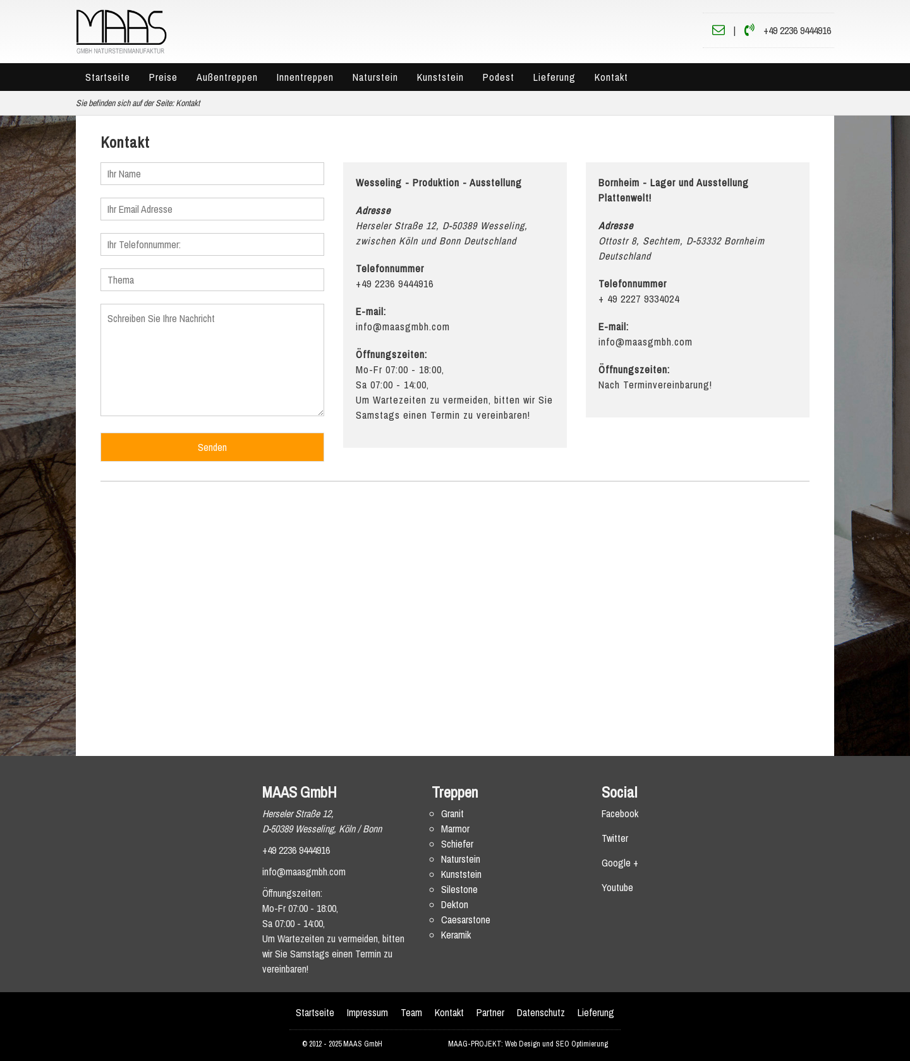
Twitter (615, 838)
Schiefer (457, 844)
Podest (498, 77)
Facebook (620, 813)
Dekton (454, 904)
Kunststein (440, 77)
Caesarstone (465, 919)
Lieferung (554, 77)
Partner (490, 1012)
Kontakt (611, 77)
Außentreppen (227, 77)
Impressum (367, 1012)
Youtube (617, 887)
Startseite (107, 77)
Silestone (459, 889)
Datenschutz (541, 1012)
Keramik (456, 935)
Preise (163, 77)
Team (411, 1012)
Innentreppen (305, 77)
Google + (620, 863)
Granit (452, 813)
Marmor (455, 829)
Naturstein (375, 77)
